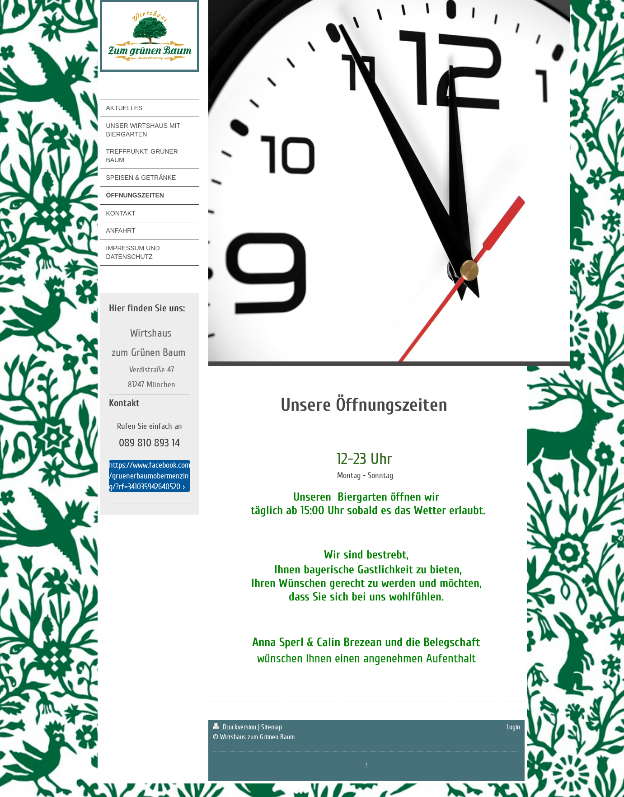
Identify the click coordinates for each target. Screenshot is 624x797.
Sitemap (271, 727)
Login (513, 727)
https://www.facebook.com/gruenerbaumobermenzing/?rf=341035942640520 (149, 476)
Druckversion (235, 727)
